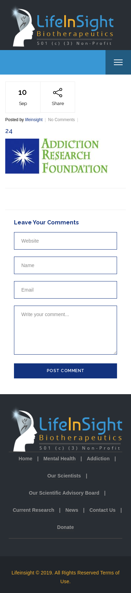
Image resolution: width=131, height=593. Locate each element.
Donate (65, 527)
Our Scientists (64, 476)
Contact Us (102, 510)
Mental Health (59, 458)
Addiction (98, 458)
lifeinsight (34, 119)
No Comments (61, 119)
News (71, 510)
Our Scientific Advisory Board (64, 493)
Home (25, 458)
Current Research (33, 510)
